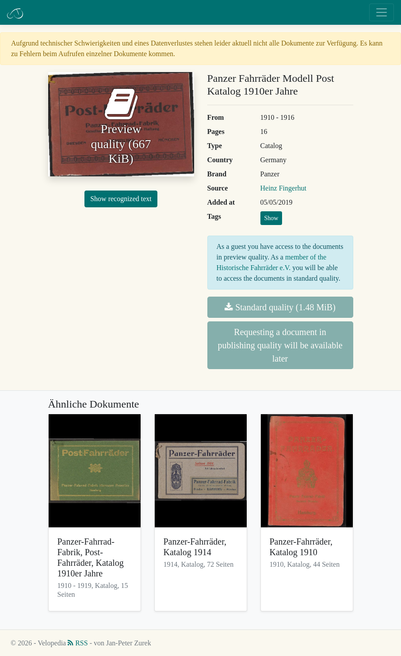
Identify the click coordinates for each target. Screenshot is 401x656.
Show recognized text (121, 198)
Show (271, 218)
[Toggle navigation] (381, 12)
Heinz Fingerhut (283, 188)
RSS (78, 643)
